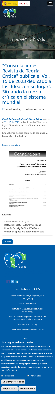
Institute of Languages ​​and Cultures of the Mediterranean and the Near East (27, 317)
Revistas (6, 214)
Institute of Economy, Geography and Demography (27, 297)
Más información (9, 371)
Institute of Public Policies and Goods (27, 329)
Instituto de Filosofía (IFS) (16, 221)
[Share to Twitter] (12, 282)
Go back (7, 241)
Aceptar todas (10, 390)
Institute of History (27, 303)
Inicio (27, 57)
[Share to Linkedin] (16, 282)
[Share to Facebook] (8, 282)
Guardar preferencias (13, 383)
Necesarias (9, 377)
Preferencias (35, 377)
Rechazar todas (27, 390)
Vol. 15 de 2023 (12, 122)
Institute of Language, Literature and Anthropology (28, 310)
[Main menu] (50, 3)
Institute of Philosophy (27, 324)
